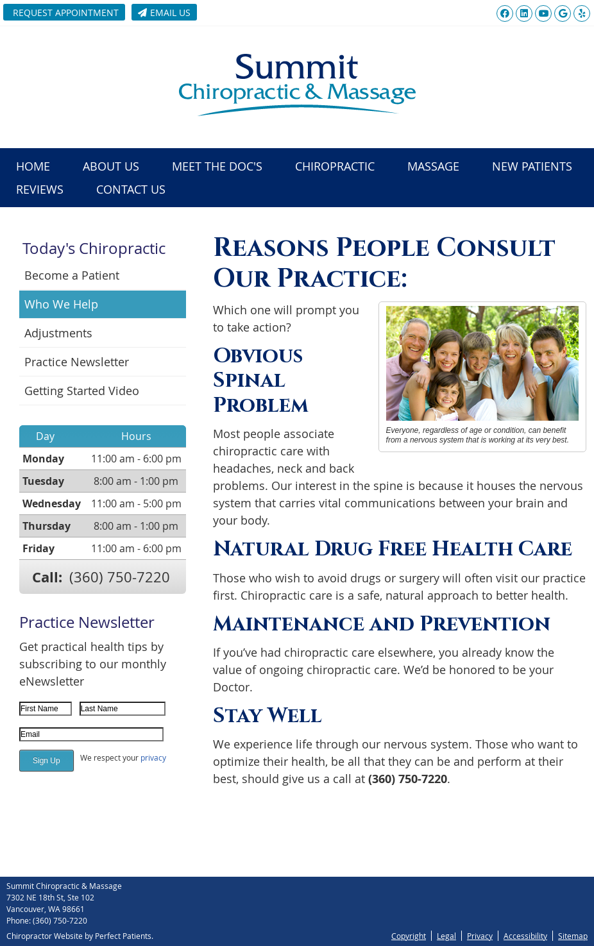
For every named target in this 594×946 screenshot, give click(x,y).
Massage (433, 166)
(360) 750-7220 (119, 577)
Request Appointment (66, 12)
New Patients (532, 166)
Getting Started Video (81, 390)
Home (33, 166)
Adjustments (58, 333)
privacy (153, 757)
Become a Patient (71, 275)
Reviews (40, 189)
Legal (446, 936)
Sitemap (573, 936)
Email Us (164, 12)
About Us (111, 166)
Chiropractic (335, 166)
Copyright (408, 936)
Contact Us (130, 189)
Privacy (480, 936)
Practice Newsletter (76, 361)
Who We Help (61, 304)
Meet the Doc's (217, 166)
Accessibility (525, 936)
